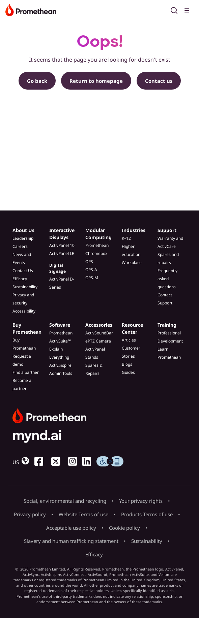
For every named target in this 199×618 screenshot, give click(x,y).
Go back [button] (37, 80)
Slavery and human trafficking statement (71, 541)
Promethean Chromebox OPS (97, 253)
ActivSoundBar (99, 333)
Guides (128, 372)
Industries (133, 230)
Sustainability (24, 287)
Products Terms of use (147, 514)
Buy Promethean (26, 328)
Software (59, 325)
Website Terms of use (83, 514)
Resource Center (132, 328)
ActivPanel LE (61, 253)
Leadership (22, 238)
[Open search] (174, 9)
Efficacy (19, 279)
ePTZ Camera (98, 341)
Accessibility (23, 311)
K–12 (126, 238)
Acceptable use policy (71, 527)
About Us (23, 230)
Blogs (127, 364)
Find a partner (25, 372)
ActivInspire (60, 365)
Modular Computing (98, 233)
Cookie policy (124, 527)
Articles (129, 340)
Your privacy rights (141, 500)
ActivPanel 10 (62, 245)
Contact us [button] (158, 80)
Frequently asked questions (167, 279)
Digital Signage (57, 268)
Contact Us (22, 270)
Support (167, 230)
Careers (20, 246)
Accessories (98, 325)
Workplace (132, 262)
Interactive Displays (62, 233)
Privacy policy (30, 514)
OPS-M (91, 278)
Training (167, 325)
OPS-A (91, 269)
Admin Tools (60, 373)
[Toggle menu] (187, 9)
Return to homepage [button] (96, 80)
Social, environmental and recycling (65, 500)
